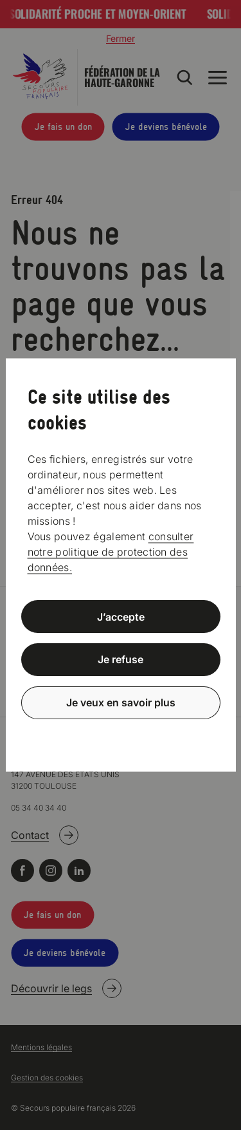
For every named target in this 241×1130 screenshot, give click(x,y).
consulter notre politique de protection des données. (111, 551)
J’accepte (121, 616)
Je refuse (120, 659)
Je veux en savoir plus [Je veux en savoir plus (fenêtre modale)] (120, 702)
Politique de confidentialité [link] (121, 734)
